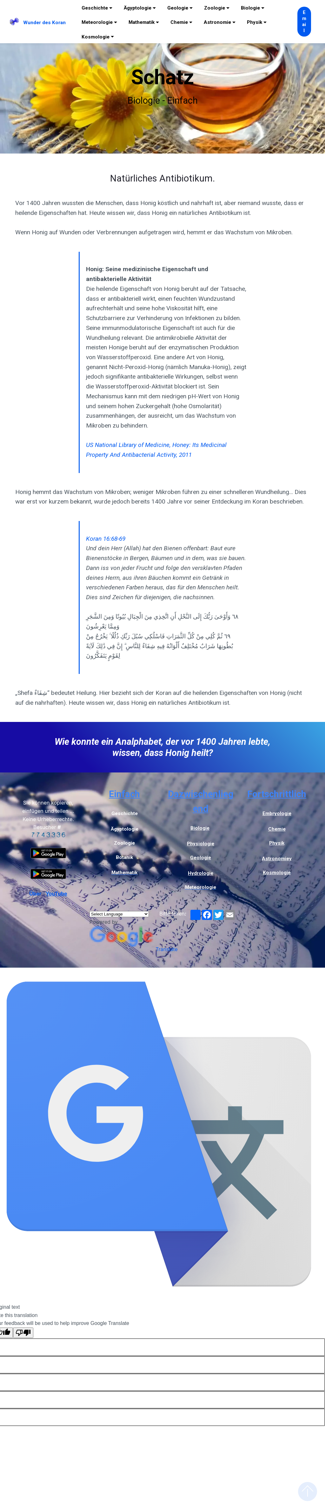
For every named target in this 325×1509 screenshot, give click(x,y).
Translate (134, 949)
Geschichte (95, 8)
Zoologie (214, 8)
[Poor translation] (23, 1332)
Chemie (179, 22)
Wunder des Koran (44, 22)
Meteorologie (97, 22)
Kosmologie (95, 37)
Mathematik (142, 22)
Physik (254, 22)
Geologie (177, 8)
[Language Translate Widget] (119, 914)
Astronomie (217, 22)
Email (304, 22)
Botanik (124, 857)
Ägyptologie (137, 8)
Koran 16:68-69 (105, 538)
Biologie (250, 8)
